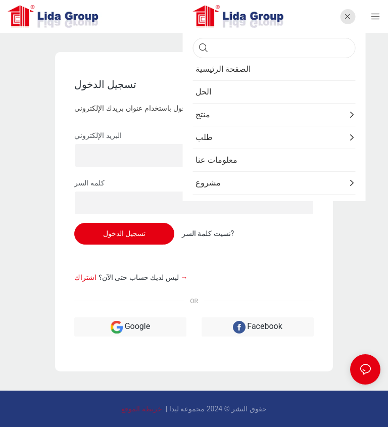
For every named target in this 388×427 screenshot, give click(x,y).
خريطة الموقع (142, 409)
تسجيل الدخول (124, 233)
